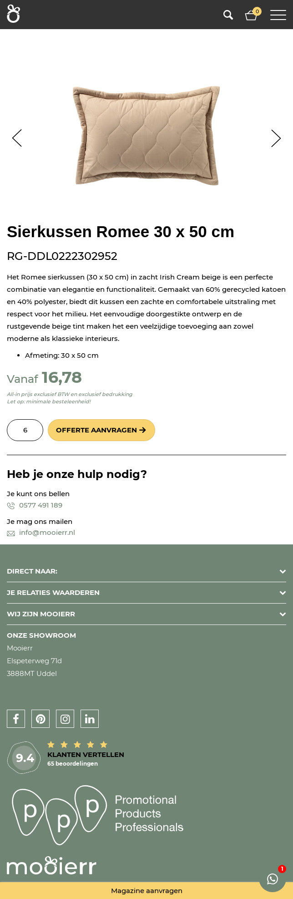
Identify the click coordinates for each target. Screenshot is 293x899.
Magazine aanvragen (146, 890)
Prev (17, 138)
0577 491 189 (34, 505)
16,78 (62, 377)
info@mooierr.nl (41, 532)
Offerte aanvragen (96, 430)
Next (276, 138)
